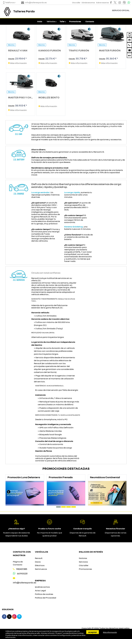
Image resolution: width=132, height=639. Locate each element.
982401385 (21, 569)
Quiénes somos (42, 587)
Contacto (89, 21)
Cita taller (83, 565)
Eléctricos (39, 565)
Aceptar (92, 632)
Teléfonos (9, 2)
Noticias (83, 558)
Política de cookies (44, 594)
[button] (58, 507)
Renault (38, 558)
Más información (17, 63)
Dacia (38, 561)
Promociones (75, 21)
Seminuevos (41, 569)
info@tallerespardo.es (24, 582)
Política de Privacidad (45, 597)
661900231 (22, 573)
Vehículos (51, 21)
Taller (62, 21)
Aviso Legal (40, 590)
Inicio (39, 21)
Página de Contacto (18, 563)
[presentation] (8, 492)
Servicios (83, 561)
